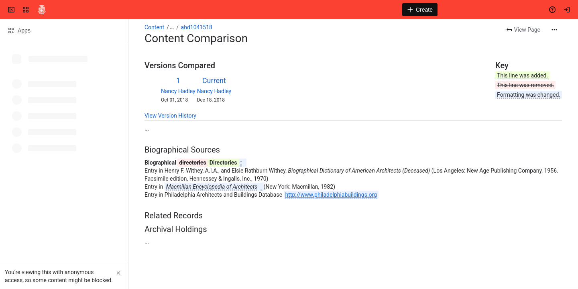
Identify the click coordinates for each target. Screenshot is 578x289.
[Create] (420, 9)
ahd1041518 (196, 27)
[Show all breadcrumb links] (172, 27)
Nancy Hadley (178, 91)
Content (154, 27)
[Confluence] (41, 9)
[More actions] (554, 30)
